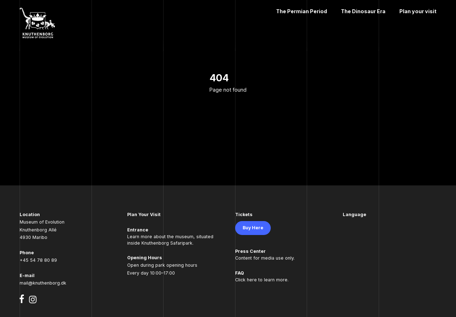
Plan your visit (417, 11)
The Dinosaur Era (363, 11)
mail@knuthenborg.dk (43, 283)
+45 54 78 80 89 (38, 260)
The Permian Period (301, 11)
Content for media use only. (265, 258)
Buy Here (253, 227)
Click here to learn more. (262, 279)
